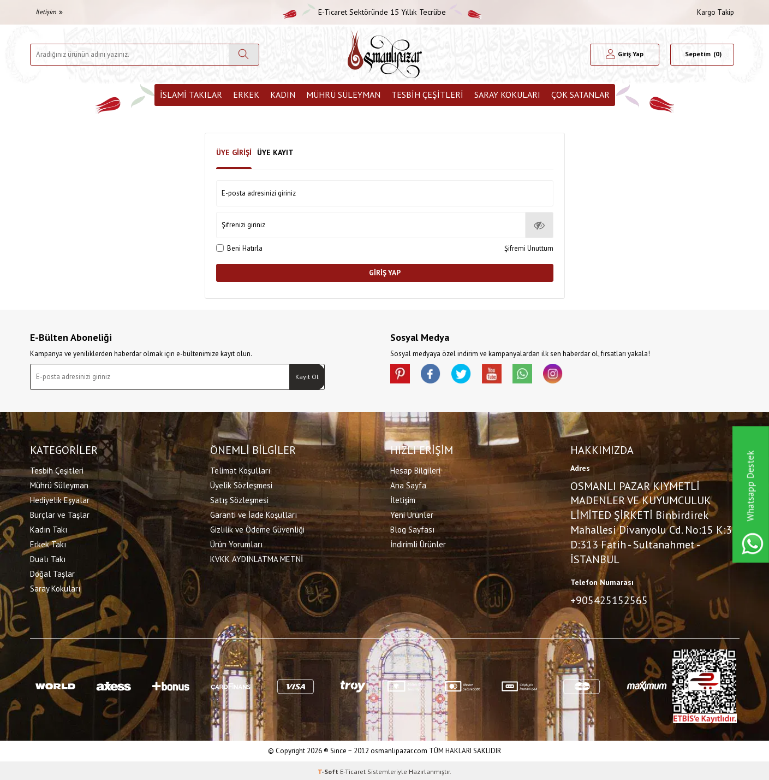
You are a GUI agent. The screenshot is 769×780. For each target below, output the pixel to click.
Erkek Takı (48, 543)
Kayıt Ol (307, 377)
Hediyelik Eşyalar (60, 499)
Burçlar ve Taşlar (60, 514)
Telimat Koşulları (240, 469)
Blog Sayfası (412, 528)
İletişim (49, 12)
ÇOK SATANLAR (580, 94)
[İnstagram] (565, 375)
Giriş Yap (384, 272)
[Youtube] (499, 375)
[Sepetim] (702, 55)
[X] (467, 375)
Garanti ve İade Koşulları (253, 514)
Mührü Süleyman (343, 94)
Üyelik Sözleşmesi (241, 484)
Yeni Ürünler (411, 514)
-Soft (329, 769)
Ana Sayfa (408, 484)
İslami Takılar (191, 94)
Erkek (246, 94)
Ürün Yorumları (236, 543)
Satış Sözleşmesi (239, 499)
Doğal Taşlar (52, 573)
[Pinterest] (401, 375)
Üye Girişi (234, 152)
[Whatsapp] (532, 375)
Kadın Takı (48, 528)
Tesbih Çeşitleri (427, 94)
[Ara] (244, 54)
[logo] (384, 54)
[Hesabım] (624, 55)
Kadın (282, 94)
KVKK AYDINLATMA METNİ (256, 558)
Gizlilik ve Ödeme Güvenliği (257, 528)
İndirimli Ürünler (418, 543)
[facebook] (434, 375)
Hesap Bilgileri (415, 469)
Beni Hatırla (239, 248)
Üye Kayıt (275, 152)
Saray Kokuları (507, 94)
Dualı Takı (47, 558)
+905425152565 (609, 600)
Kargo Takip (715, 12)
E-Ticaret (353, 769)
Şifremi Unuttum (528, 248)
